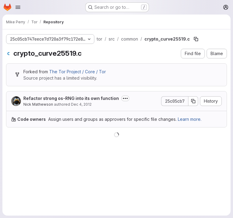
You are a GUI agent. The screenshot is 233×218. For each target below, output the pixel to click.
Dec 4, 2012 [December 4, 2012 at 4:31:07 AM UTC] (81, 104)
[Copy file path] (196, 39)
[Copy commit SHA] (193, 101)
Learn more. (189, 119)
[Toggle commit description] (125, 98)
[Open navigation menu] (18, 7)
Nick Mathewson (38, 104)
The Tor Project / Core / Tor (77, 71)
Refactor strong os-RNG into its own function (71, 98)
